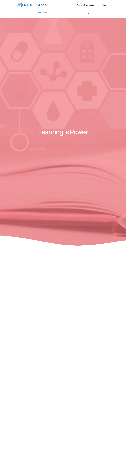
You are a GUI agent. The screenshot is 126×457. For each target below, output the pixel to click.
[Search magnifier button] (87, 12)
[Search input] (60, 12)
